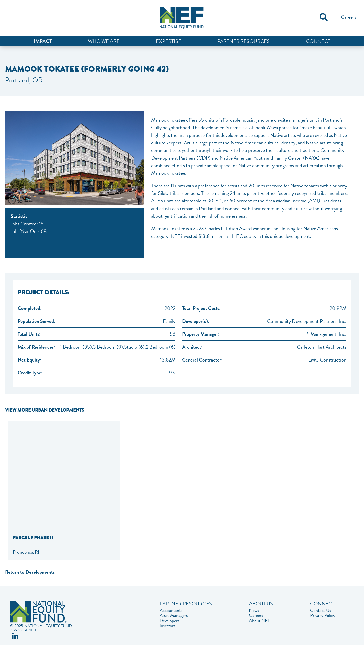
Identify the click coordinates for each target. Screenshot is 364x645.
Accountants (171, 610)
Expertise (168, 41)
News (254, 610)
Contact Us (320, 610)
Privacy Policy (322, 615)
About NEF (259, 620)
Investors (167, 625)
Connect (318, 41)
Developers (169, 620)
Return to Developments (30, 572)
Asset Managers (174, 615)
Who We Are (104, 41)
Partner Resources (243, 41)
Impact (43, 41)
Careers (348, 17)
